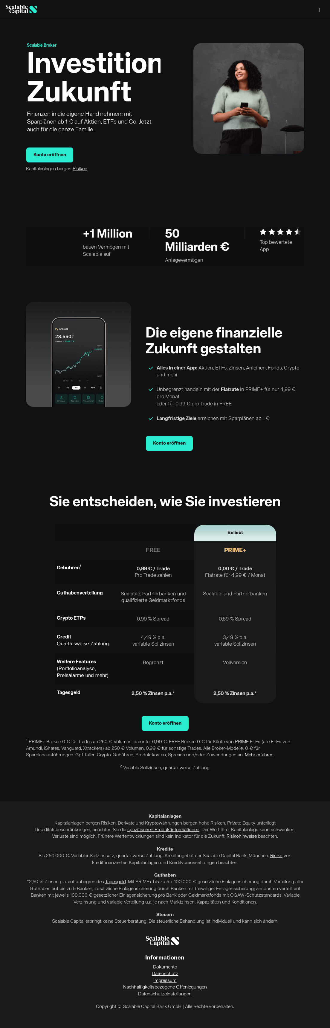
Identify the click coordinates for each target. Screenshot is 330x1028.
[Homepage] (21, 9)
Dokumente (165, 967)
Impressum (164, 980)
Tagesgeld (115, 882)
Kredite (165, 849)
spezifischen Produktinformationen (163, 830)
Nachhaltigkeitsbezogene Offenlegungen (165, 987)
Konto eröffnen (49, 155)
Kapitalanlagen (165, 816)
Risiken (80, 169)
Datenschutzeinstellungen (165, 994)
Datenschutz (165, 973)
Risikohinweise (242, 836)
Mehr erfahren (259, 755)
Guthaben (165, 875)
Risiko (276, 856)
